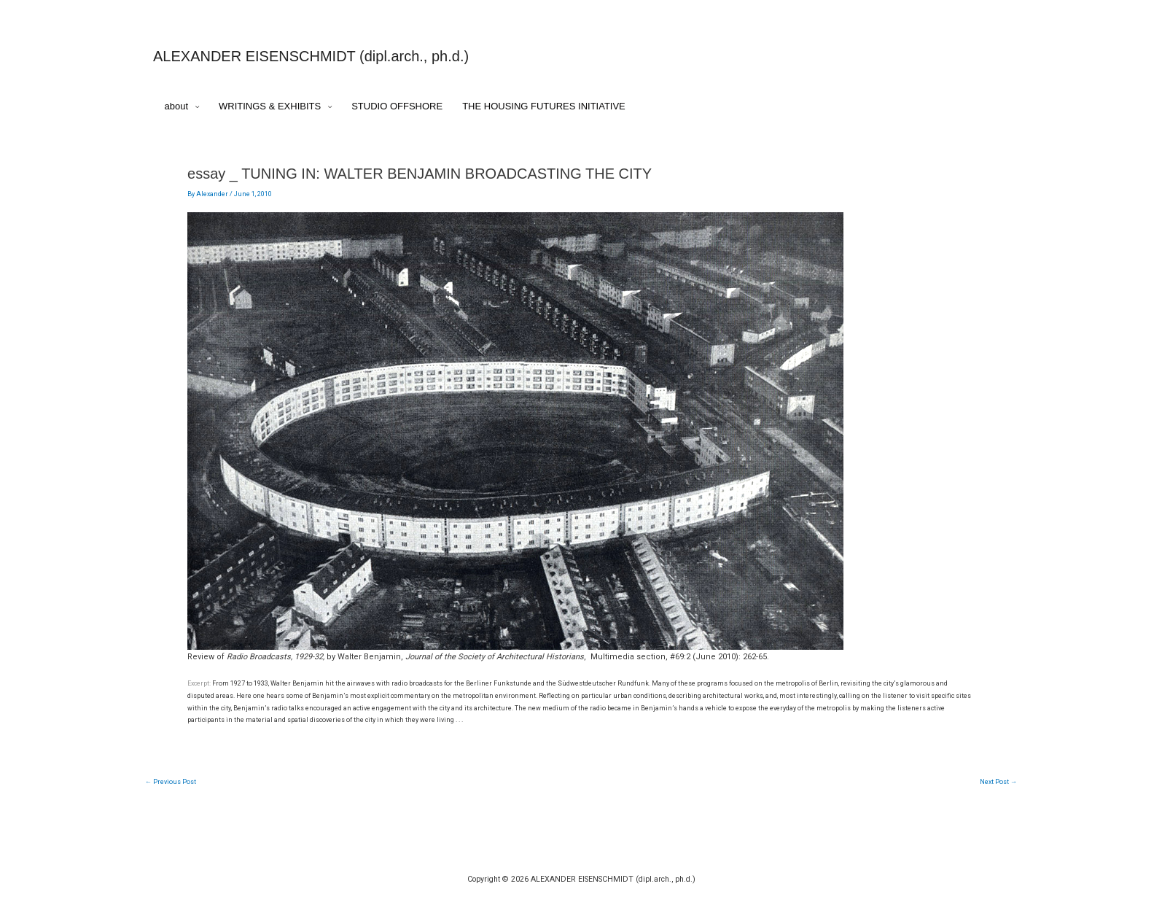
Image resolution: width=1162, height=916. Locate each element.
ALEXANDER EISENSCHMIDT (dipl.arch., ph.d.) (311, 56)
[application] (193, 107)
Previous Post (170, 781)
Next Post (998, 781)
